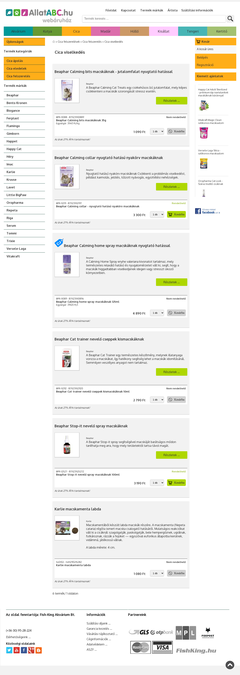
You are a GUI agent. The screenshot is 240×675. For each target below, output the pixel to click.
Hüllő (134, 31)
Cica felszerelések (69, 41)
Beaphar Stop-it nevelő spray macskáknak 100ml (88, 474)
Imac (10, 164)
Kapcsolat (128, 10)
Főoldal (111, 10)
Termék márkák (151, 10)
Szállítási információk (197, 10)
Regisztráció (205, 65)
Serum (11, 225)
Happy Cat (14, 149)
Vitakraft (13, 256)
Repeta (12, 210)
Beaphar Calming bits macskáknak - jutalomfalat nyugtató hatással (114, 71)
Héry (10, 156)
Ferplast (13, 118)
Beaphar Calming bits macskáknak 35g (81, 120)
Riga (10, 218)
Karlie (11, 172)
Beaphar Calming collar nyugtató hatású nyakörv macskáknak (109, 157)
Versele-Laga (16, 249)
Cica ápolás (15, 61)
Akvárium (18, 31)
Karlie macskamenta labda (78, 509)
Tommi (11, 233)
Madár (105, 31)
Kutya (47, 31)
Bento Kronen (17, 103)
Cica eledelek (16, 68)
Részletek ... (172, 101)
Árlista (173, 10)
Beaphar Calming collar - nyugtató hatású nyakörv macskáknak (97, 206)
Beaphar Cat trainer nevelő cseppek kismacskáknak (99, 339)
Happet (12, 141)
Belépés (202, 57)
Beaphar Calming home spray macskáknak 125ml (87, 301)
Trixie (11, 241)
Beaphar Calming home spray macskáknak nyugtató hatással (112, 245)
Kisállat (164, 31)
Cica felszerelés (18, 76)
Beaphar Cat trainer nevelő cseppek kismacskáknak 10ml (93, 391)
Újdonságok (15, 42)
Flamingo (13, 126)
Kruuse (11, 179)
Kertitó (221, 31)
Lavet (11, 187)
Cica (76, 31)
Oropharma (15, 202)
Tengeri (193, 31)
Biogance (13, 110)
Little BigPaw (16, 195)
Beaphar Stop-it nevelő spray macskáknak (91, 426)
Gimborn (13, 133)
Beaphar (13, 95)
